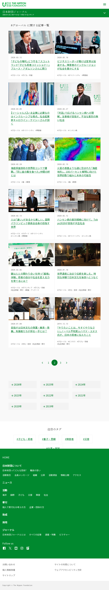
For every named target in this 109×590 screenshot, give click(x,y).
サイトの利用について (65, 564)
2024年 (80, 384)
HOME (5, 457)
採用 (4, 522)
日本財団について (12, 465)
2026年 (16, 384)
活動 (4, 490)
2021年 (80, 395)
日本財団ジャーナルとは (14, 534)
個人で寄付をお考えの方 (14, 507)
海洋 (4, 494)
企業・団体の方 (36, 507)
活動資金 (53, 475)
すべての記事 (35, 534)
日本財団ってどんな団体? (14, 470)
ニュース (7, 482)
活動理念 (6, 475)
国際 (12, 494)
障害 (38, 494)
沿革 (43, 475)
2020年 (16, 406)
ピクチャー (64, 534)
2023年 (16, 395)
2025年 (48, 384)
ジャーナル (8, 530)
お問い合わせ (8, 564)
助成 (4, 514)
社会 (46, 494)
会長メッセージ (21, 475)
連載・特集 (50, 534)
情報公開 (65, 475)
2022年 (48, 395)
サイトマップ (8, 575)
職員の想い (35, 470)
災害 (30, 494)
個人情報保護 (8, 569)
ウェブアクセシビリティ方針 (68, 569)
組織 (35, 475)
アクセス (77, 475)
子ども (21, 494)
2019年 (48, 406)
